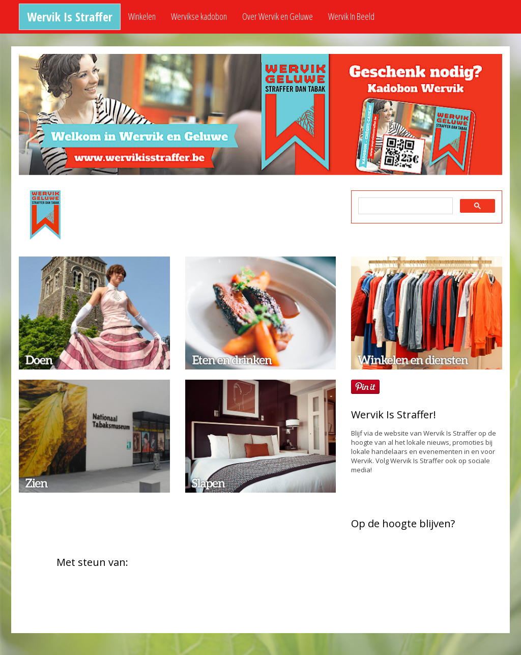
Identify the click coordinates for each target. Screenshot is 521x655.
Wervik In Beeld (351, 16)
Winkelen (142, 16)
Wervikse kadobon (199, 16)
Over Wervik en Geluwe (277, 16)
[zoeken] (404, 206)
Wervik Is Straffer (69, 16)
